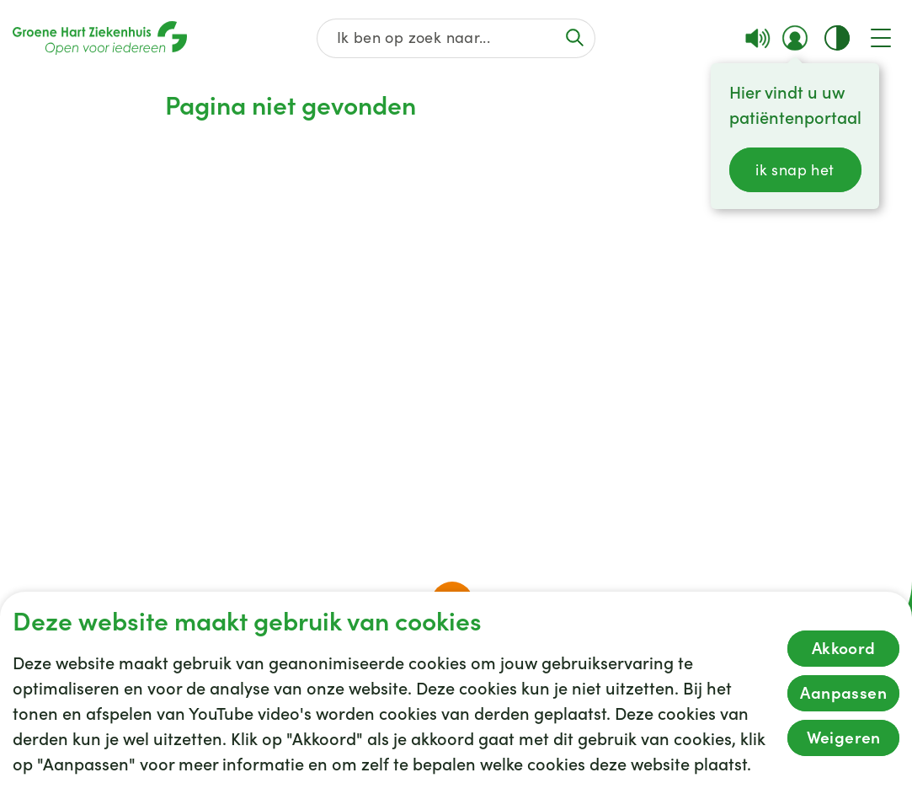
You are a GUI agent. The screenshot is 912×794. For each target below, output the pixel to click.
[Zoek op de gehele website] (456, 38)
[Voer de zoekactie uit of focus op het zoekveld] (574, 37)
